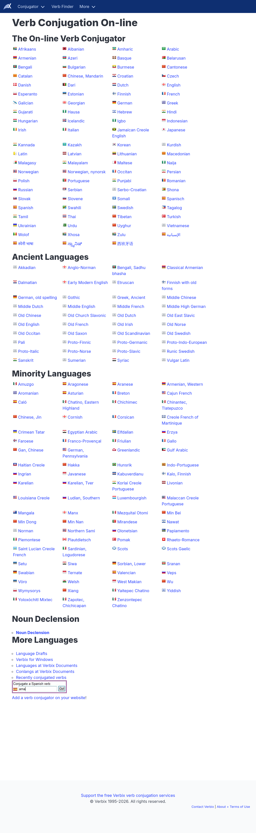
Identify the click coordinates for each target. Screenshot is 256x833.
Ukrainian (27, 225)
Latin (23, 153)
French (173, 94)
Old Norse (176, 324)
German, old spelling (37, 297)
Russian (25, 189)
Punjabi (124, 180)
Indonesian (177, 120)
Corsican (125, 417)
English (173, 85)
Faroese (26, 441)
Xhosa (74, 234)
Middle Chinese (181, 297)
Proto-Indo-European (187, 342)
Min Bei (174, 512)
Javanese (77, 473)
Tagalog (174, 207)
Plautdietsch (79, 539)
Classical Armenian (185, 267)
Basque (124, 58)
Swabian (26, 572)
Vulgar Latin (178, 360)
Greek (172, 102)
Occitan (124, 171)
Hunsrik (124, 465)
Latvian (75, 153)
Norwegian (28, 171)
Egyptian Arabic (83, 432)
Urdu (72, 225)
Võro (22, 581)
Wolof (23, 234)
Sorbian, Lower (131, 563)
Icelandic (76, 120)
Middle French (130, 306)
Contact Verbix (203, 807)
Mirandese (127, 521)
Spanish (25, 207)
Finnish (124, 94)
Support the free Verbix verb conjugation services (128, 795)
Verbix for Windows (34, 659)
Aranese (125, 384)
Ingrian (24, 473)
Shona (173, 189)
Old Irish (125, 324)
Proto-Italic (28, 351)
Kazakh (75, 144)
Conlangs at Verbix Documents (45, 671)
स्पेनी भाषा (26, 243)
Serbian (75, 189)
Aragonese (78, 384)
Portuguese (79, 180)
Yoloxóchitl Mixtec (35, 599)
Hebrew (124, 111)
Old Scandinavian (133, 333)
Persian (174, 171)
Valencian (126, 572)
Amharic (125, 49)
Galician (25, 102)
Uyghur (124, 225)
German (124, 102)
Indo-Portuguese (183, 465)
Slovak (24, 198)
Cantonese (177, 67)
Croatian (125, 76)
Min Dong (27, 521)
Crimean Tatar (31, 432)
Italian (73, 129)
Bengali (25, 67)
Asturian (76, 393)
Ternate (75, 572)
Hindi (171, 111)
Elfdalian (125, 432)
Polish (24, 180)
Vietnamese (178, 225)
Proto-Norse (79, 351)
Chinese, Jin (30, 417)
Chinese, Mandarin (85, 76)
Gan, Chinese (31, 450)
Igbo (121, 120)
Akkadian (27, 267)
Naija (171, 162)
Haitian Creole (31, 465)
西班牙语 (125, 243)
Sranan (173, 563)
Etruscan (125, 282)
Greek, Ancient (131, 297)
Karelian (26, 482)
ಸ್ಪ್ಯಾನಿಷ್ (75, 243)
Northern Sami (81, 530)
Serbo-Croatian (131, 189)
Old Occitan (29, 333)
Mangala (26, 512)
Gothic (74, 297)
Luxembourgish (131, 497)
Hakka (74, 465)
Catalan (25, 76)
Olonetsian (127, 530)
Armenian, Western (185, 384)
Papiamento (178, 530)
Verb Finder (63, 6)
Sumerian (77, 360)
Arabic (173, 49)
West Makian (129, 581)
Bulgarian (77, 67)
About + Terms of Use (233, 807)
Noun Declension (32, 632)
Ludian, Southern (84, 497)
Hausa (74, 111)
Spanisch (175, 198)
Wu (170, 581)
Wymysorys (29, 590)
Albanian (76, 49)
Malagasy (27, 162)
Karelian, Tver (81, 482)
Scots (122, 548)
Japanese (176, 129)
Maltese (124, 162)
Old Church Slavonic (87, 315)
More (84, 6)
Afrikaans (27, 49)
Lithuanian (127, 153)
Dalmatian (27, 282)
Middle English (81, 306)
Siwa (72, 563)
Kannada (26, 144)
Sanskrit (26, 360)
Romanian (176, 180)
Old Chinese (29, 315)
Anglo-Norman (82, 267)
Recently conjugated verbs (41, 677)
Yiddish (174, 590)
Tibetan (124, 216)
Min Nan (76, 521)
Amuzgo (26, 384)
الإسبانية (173, 234)
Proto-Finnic (79, 342)
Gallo (171, 441)
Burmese (125, 67)
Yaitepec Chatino (133, 590)
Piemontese (29, 539)
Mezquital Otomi (132, 512)
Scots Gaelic (178, 548)
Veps (171, 572)
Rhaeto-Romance (183, 539)
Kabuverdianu (130, 473)
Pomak (123, 539)
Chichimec (127, 402)
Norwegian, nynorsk (87, 171)
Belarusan (176, 58)
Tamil (23, 216)
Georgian (76, 102)
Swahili (74, 207)
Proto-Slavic (128, 351)
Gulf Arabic (177, 450)
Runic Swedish (180, 351)
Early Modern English (88, 282)
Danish (24, 85)
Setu (22, 563)
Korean (123, 144)
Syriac (123, 360)
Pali (21, 342)
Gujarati (25, 111)
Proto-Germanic (132, 342)
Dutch (122, 85)
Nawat (173, 521)
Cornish (75, 417)
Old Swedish (178, 333)
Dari (72, 85)
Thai (72, 216)
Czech (173, 76)
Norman (25, 530)
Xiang (73, 590)
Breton (123, 393)
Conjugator (28, 6)
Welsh (73, 581)
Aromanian (28, 393)
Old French (78, 324)
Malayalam (78, 162)
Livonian (174, 482)
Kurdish (174, 144)
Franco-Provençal (84, 441)
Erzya (172, 432)
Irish (22, 129)
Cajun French (179, 393)
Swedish (125, 207)
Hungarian (28, 120)
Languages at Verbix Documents (46, 665)
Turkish (173, 216)
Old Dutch (126, 315)
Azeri (73, 58)
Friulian (124, 441)
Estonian (76, 94)
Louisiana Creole (34, 497)
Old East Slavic (181, 315)
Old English (29, 324)
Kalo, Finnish (179, 473)
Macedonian (178, 153)
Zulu (121, 234)
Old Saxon (77, 333)
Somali (123, 198)
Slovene (75, 198)
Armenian (27, 58)
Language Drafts (31, 653)
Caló (22, 402)
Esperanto (27, 94)
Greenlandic (128, 450)
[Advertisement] (227, 92)
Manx (73, 512)
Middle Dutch (30, 306)
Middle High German (186, 306)
